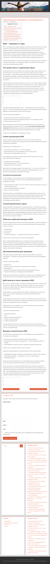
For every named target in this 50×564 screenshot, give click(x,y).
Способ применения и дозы (10, 33)
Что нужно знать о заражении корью (12, 28)
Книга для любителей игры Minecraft (37, 472)
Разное (6, 526)
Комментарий (6, 402)
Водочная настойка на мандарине (37, 509)
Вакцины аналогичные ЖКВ (10, 39)
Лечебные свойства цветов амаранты (38, 389)
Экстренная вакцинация (11, 31)
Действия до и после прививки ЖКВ (12, 38)
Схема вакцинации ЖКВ (9, 29)
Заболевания (13, 21)
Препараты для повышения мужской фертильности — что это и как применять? (36, 498)
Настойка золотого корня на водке (37, 481)
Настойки (6, 524)
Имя (4, 421)
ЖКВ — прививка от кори (10, 26)
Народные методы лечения (11, 523)
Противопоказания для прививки (12, 36)
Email (4, 425)
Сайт (4, 429)
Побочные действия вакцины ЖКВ (12, 34)
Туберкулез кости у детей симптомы (11, 389)
